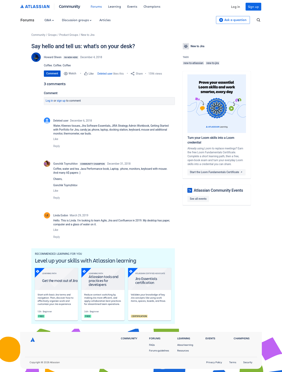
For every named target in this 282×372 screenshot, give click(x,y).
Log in (235, 7)
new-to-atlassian (193, 63)
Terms (232, 362)
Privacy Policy (214, 362)
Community (69, 6)
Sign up (253, 7)
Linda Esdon (60, 215)
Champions (152, 6)
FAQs (152, 344)
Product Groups (68, 34)
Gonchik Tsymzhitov (65, 163)
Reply (56, 146)
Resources (183, 350)
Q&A (49, 20)
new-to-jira (212, 63)
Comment (52, 73)
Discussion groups (77, 20)
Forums (96, 6)
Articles (104, 20)
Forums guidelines (159, 350)
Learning (114, 6)
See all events (198, 198)
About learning (185, 344)
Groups (52, 34)
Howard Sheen (52, 57)
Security (247, 362)
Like (55, 139)
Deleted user (105, 73)
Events (132, 6)
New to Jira (88, 34)
